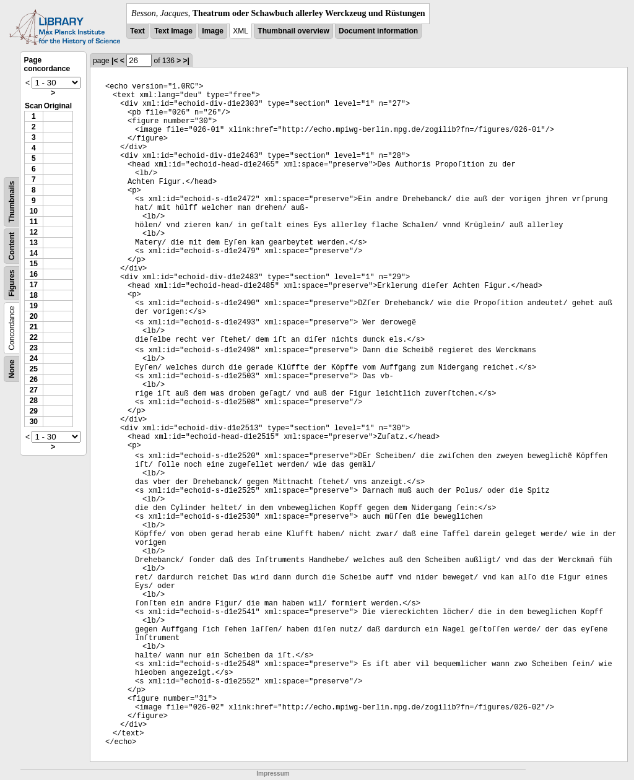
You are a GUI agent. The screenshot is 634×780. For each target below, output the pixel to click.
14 (34, 253)
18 (34, 295)
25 (34, 369)
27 (34, 390)
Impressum (272, 773)
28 (34, 400)
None (11, 369)
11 (34, 221)
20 (34, 316)
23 (34, 348)
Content (11, 246)
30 (34, 421)
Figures (11, 283)
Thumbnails (11, 201)
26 (34, 379)
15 (34, 263)
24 (34, 358)
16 (34, 274)
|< (114, 60)
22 (34, 337)
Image (213, 31)
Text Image (173, 31)
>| (186, 60)
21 (34, 327)
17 (34, 284)
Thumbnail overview (293, 31)
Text (137, 31)
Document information (378, 31)
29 (34, 411)
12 (34, 232)
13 (34, 242)
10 (34, 211)
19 (34, 305)
